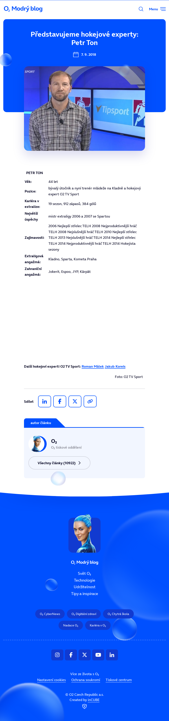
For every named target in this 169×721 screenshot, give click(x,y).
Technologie (84, 580)
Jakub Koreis (115, 366)
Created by (84, 704)
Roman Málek (93, 366)
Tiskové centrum (119, 680)
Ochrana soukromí (85, 680)
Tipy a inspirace (84, 594)
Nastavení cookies (51, 680)
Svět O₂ (55, 41)
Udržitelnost (85, 587)
